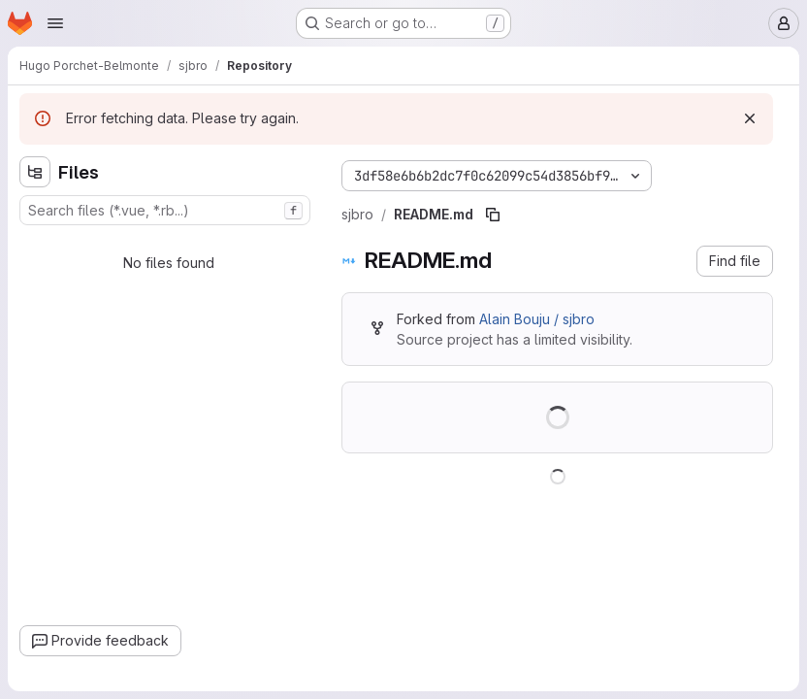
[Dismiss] (749, 118)
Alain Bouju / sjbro (537, 319)
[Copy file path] (492, 214)
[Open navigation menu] (55, 23)
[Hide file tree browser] (34, 171)
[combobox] (164, 210)
